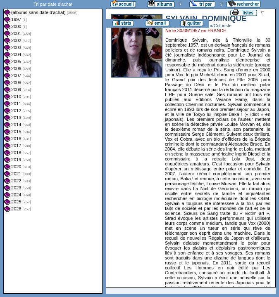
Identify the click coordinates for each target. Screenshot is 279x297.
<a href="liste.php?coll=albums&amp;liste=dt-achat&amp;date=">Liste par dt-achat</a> (53, 147)
